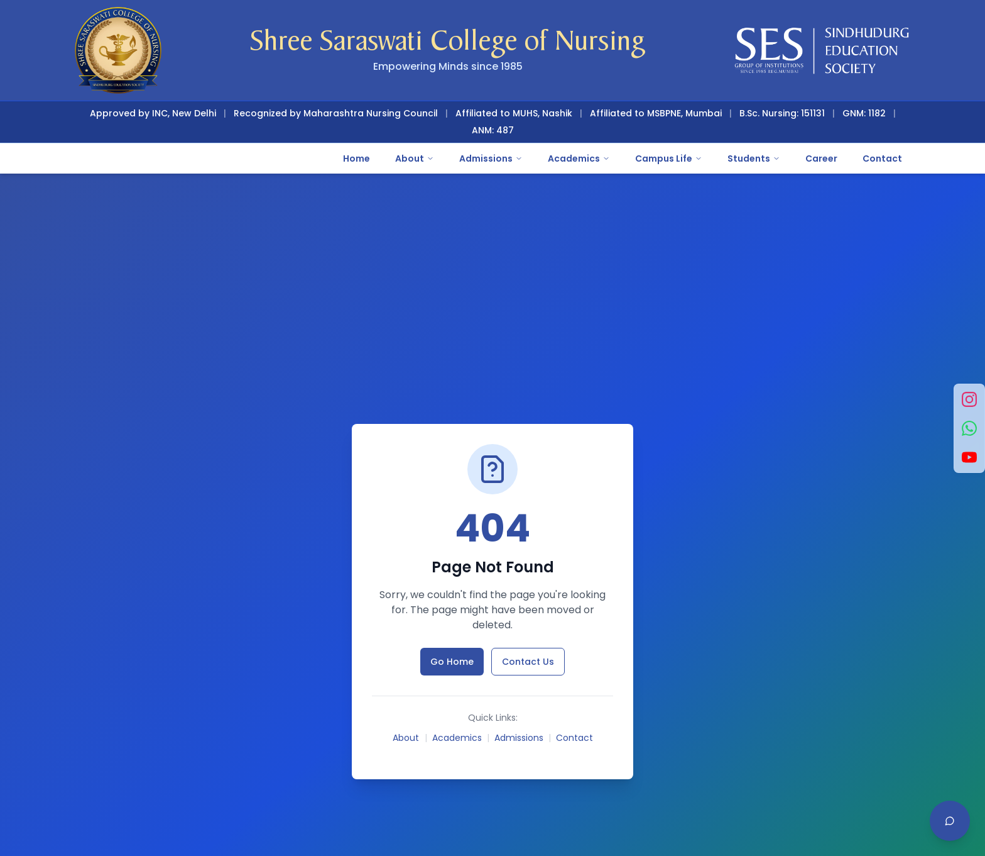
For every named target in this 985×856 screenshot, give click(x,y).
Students (753, 158)
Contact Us (528, 661)
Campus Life (668, 158)
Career (821, 158)
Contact (882, 158)
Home (356, 158)
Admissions (491, 158)
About (414, 158)
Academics (579, 158)
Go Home (452, 661)
